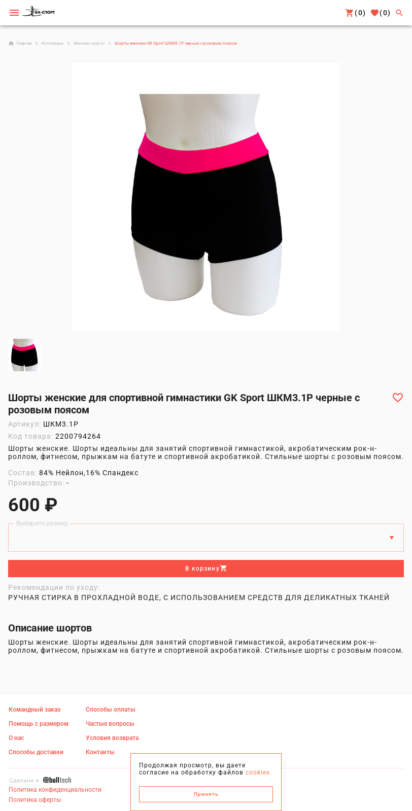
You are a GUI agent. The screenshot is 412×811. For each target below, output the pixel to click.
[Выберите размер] (197, 537)
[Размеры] (392, 538)
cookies (258, 772)
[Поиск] (399, 12)
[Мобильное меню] (14, 13)
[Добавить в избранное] (398, 398)
